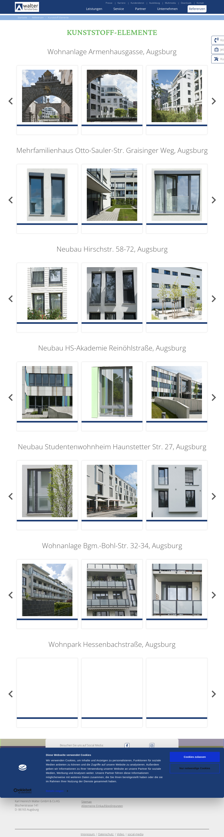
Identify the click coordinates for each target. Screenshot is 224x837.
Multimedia (170, 2)
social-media (135, 786)
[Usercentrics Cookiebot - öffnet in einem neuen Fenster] (22, 830)
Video (121, 786)
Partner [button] (140, 9)
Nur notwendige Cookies (194, 807)
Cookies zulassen (195, 796)
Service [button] (118, 9)
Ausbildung (154, 2)
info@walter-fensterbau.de (107, 737)
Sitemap (86, 753)
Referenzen (38, 17)
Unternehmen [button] (167, 9)
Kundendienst (137, 2)
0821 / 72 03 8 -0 (103, 729)
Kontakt (200, 2)
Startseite (22, 17)
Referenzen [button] (197, 9)
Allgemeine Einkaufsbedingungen (102, 758)
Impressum (88, 786)
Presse (109, 2)
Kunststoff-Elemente (58, 17)
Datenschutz (106, 786)
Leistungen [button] (94, 9)
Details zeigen (55, 830)
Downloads (186, 2)
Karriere (121, 2)
